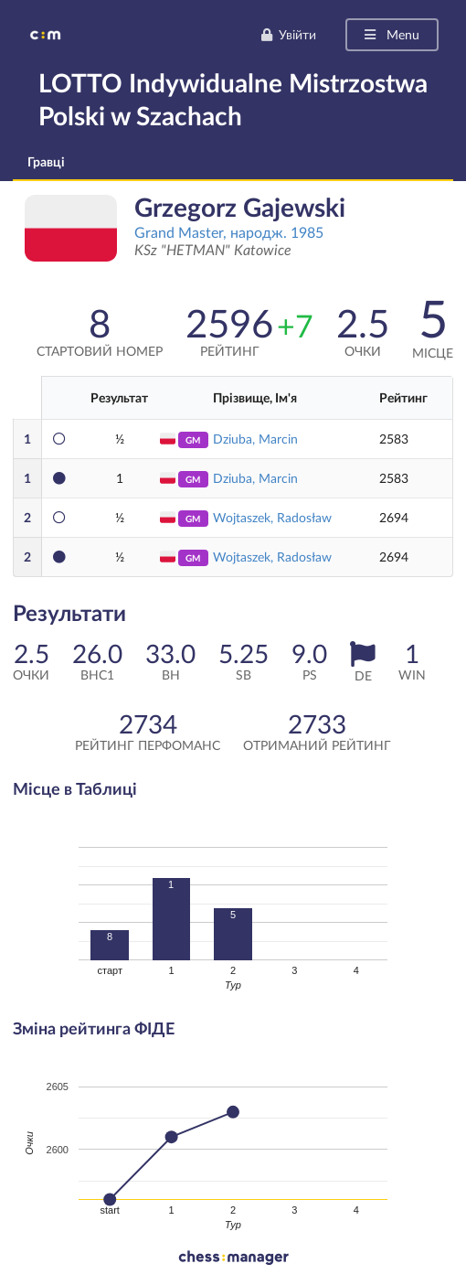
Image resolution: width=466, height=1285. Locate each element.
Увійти (288, 34)
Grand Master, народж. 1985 (228, 232)
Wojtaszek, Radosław (272, 517)
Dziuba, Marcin (255, 438)
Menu (390, 34)
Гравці (46, 161)
